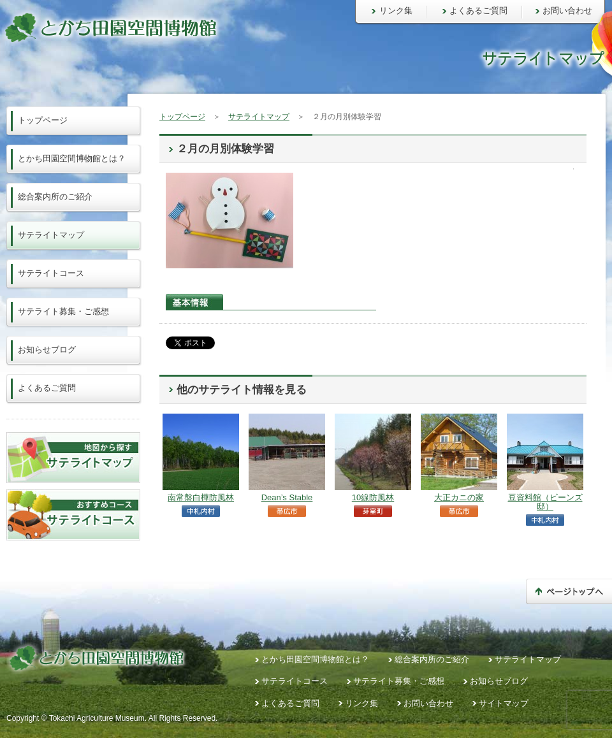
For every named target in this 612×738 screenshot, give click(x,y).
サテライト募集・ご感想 (63, 311)
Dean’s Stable (287, 497)
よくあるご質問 (478, 10)
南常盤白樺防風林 (201, 497)
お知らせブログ (47, 349)
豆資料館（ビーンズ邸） (545, 502)
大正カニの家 (459, 497)
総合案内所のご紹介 (55, 196)
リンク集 (395, 10)
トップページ (182, 116)
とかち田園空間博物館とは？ (72, 158)
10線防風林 (373, 497)
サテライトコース (51, 273)
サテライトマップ (258, 116)
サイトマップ (503, 703)
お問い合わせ (567, 10)
